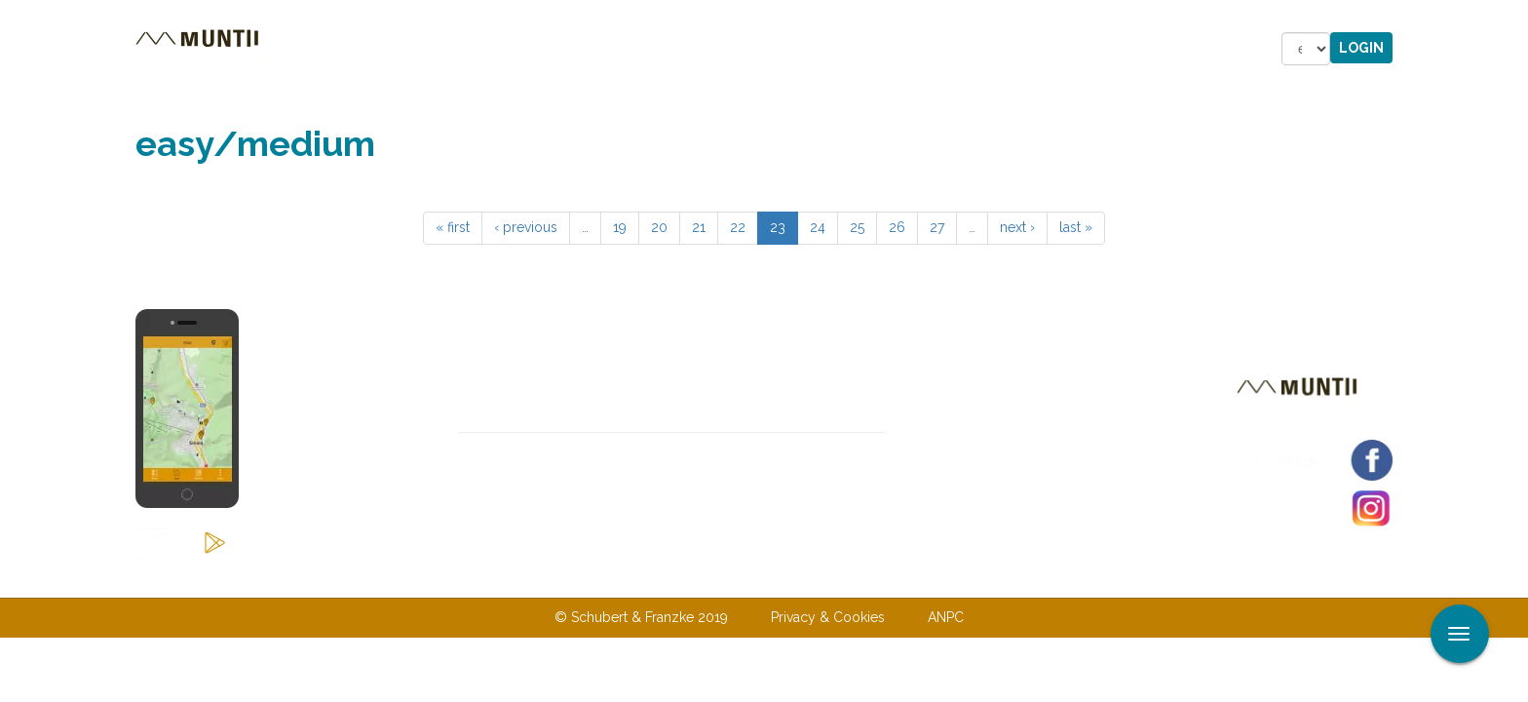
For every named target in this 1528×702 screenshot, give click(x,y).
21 (699, 227)
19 (620, 227)
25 (857, 227)
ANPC (946, 617)
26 (897, 227)
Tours (402, 48)
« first (453, 227)
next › (1017, 227)
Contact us (725, 577)
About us (620, 577)
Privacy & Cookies (828, 617)
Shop (768, 48)
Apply (1513, 17)
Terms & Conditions (864, 577)
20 (659, 227)
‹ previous (525, 227)
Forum (852, 48)
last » (1075, 227)
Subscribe (955, 449)
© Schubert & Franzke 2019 (641, 617)
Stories (679, 48)
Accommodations (537, 48)
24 (817, 227)
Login (1361, 48)
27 (937, 227)
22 (737, 227)
